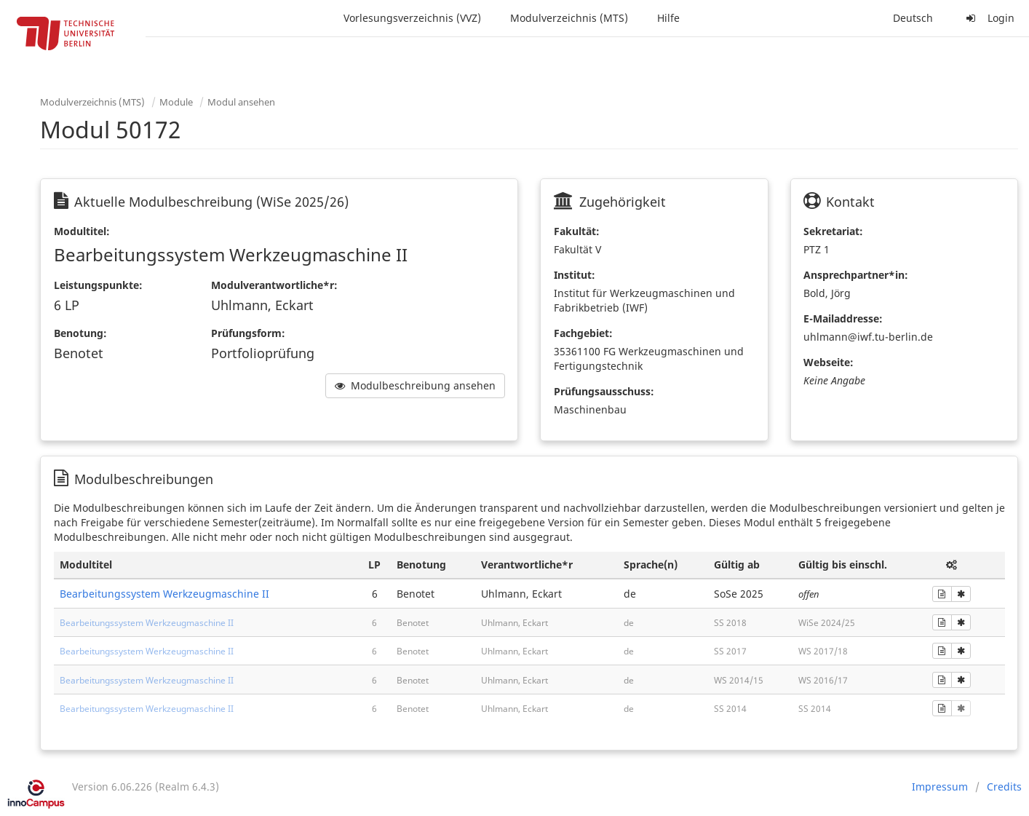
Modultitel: (82, 231)
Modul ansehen (241, 101)
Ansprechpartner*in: (855, 275)
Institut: (574, 275)
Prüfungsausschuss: (604, 391)
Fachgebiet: (583, 333)
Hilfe (668, 18)
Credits (1004, 786)
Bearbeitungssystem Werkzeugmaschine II (164, 594)
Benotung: (80, 333)
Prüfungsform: (248, 333)
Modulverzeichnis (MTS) (569, 18)
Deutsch (913, 18)
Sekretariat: (833, 231)
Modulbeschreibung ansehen (415, 385)
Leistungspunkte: (98, 285)
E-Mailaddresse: (843, 318)
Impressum (940, 786)
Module (176, 101)
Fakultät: (577, 231)
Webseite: (828, 362)
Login (988, 18)
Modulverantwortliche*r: (274, 285)
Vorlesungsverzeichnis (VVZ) (412, 18)
